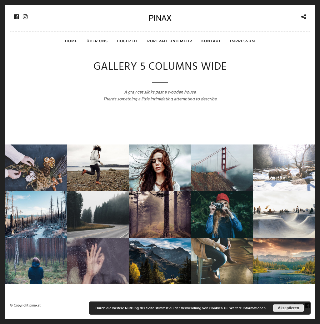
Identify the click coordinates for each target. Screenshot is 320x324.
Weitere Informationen (247, 308)
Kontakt (211, 41)
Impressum (242, 41)
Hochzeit (127, 41)
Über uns (97, 41)
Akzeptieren (288, 308)
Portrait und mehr (169, 41)
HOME (71, 41)
